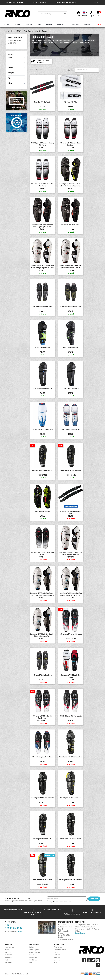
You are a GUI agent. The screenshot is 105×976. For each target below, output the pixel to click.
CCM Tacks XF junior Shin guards (42, 675)
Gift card (31, 955)
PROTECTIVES (74, 25)
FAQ (78, 16)
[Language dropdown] (85, 14)
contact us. (19, 931)
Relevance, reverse (87, 70)
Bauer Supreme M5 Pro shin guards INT (70, 880)
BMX (39, 25)
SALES (99, 25)
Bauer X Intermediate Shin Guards (42, 388)
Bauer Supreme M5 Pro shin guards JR (42, 798)
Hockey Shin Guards (15, 37)
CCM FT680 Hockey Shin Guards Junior (70, 716)
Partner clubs (9, 962)
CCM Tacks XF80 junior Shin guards (70, 307)
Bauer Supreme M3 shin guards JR (42, 470)
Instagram (98, 960)
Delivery (31, 947)
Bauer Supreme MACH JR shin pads (70, 798)
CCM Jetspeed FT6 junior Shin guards (71, 634)
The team (7, 960)
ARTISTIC (60, 25)
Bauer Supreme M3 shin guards (42, 839)
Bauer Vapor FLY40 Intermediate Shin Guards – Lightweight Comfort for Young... (42, 227)
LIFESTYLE (87, 25)
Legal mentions (9, 947)
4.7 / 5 (97, 3)
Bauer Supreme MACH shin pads (42, 880)
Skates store (8, 957)
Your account (59, 944)
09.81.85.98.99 (13, 928)
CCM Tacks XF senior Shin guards (42, 307)
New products (33, 957)
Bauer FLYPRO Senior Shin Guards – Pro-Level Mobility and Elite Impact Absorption (70, 554)
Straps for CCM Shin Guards (42, 102)
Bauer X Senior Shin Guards (71, 388)
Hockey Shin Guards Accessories (14, 42)
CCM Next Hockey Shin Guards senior (42, 757)
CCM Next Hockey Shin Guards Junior (70, 429)
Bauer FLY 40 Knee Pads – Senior (70, 225)
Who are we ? (9, 952)
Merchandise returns (60, 949)
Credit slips (57, 955)
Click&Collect (33, 960)
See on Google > (80, 933)
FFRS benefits (9, 955)
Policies (7, 949)
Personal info (58, 947)
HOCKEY (49, 25)
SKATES (6, 25)
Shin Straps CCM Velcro (71, 102)
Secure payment (34, 949)
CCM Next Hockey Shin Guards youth (42, 429)
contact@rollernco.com (65, 939)
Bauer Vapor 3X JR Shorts (42, 511)
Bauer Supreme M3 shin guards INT (70, 470)
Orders (56, 952)
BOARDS (17, 25)
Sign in (56, 962)
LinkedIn (98, 965)
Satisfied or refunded (35, 952)
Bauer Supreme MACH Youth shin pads (70, 757)
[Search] (52, 14)
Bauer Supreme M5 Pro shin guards (70, 839)
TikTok (93, 960)
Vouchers (57, 960)
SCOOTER (29, 25)
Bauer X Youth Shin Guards (42, 347)
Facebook (84, 960)
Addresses (57, 957)
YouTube (89, 960)
